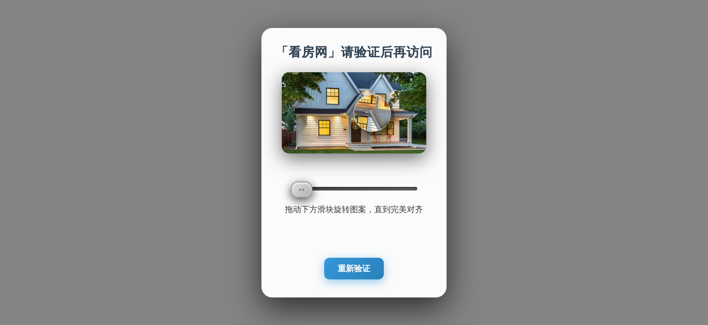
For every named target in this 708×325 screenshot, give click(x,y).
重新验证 (354, 268)
